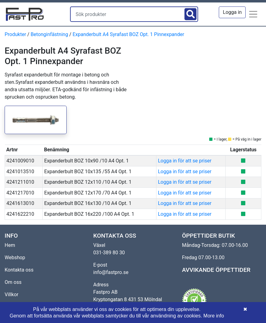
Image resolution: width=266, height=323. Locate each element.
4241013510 (20, 171)
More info (213, 315)
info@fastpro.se (110, 272)
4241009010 (20, 161)
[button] (253, 14)
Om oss (13, 282)
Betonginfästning (49, 34)
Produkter (15, 34)
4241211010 (20, 182)
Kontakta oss (19, 270)
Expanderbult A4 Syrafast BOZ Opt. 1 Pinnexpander (128, 34)
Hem (10, 245)
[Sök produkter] (126, 14)
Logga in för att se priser (184, 161)
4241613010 (20, 203)
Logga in (232, 12)
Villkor (12, 294)
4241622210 (20, 214)
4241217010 (20, 193)
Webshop (15, 257)
